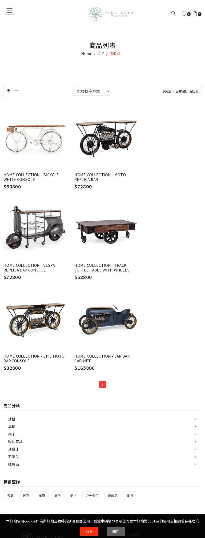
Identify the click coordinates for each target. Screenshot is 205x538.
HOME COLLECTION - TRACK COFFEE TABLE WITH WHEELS (30, 262)
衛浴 (73, 399)
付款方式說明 (14, 484)
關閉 (116, 531)
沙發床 (13, 353)
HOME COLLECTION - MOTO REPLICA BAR (97, 174)
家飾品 (13, 360)
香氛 (130, 399)
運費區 (13, 368)
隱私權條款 (132, 438)
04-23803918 (49, 464)
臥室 (26, 399)
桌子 (101, 53)
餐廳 (42, 399)
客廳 (10, 399)
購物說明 (11, 477)
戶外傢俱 (92, 399)
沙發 (12, 322)
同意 (89, 531)
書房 (58, 399)
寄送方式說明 (14, 491)
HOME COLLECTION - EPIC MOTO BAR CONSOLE (102, 262)
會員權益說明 (134, 445)
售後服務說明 (14, 498)
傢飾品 (112, 399)
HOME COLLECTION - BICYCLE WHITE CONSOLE (31, 174)
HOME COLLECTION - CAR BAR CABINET (167, 262)
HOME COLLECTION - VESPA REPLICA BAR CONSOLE (165, 174)
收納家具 (15, 345)
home (86, 53)
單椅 (12, 330)
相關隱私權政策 (186, 520)
